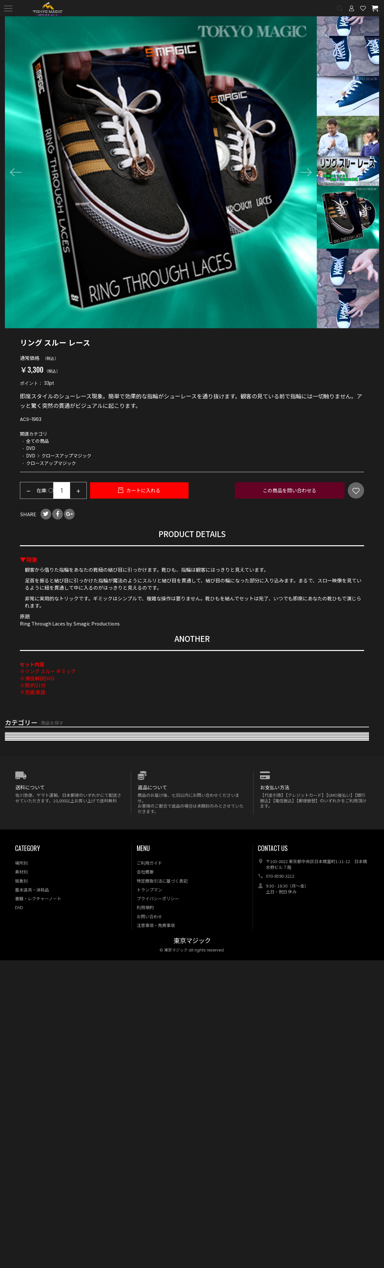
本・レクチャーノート (29, 949)
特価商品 (14, 1024)
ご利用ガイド (149, 1169)
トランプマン (149, 1196)
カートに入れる (143, 490)
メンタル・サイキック (29, 889)
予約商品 (14, 1039)
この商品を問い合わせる (289, 490)
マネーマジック (22, 799)
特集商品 (14, 994)
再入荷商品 (17, 754)
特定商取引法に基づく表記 (162, 1187)
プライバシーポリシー (158, 1205)
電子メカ (14, 904)
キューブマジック (24, 844)
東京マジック (192, 1247)
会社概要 (145, 1178)
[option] (161, 172)
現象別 (21, 1187)
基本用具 (14, 964)
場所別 (21, 1169)
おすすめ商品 (19, 769)
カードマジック (22, 784)
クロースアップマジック (31, 814)
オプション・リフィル (29, 979)
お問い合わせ (149, 1223)
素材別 (21, 1178)
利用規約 (145, 1214)
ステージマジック (24, 829)
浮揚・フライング (24, 874)
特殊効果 (14, 919)
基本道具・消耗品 (32, 1196)
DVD (10, 934)
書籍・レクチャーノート (38, 1205)
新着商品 (14, 739)
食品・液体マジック (27, 859)
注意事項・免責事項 (156, 1232)
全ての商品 (17, 1009)
